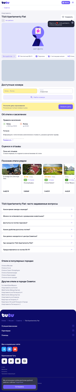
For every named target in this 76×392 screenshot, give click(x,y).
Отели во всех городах (9, 277)
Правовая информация (8, 373)
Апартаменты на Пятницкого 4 (12, 292)
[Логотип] (6, 2)
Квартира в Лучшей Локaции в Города (15, 302)
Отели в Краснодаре (9, 275)
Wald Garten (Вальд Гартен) (11, 290)
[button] (4, 349)
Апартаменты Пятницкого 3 (11, 304)
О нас (3, 367)
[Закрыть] (72, 23)
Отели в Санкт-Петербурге (11, 270)
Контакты (4, 371)
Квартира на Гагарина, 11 (10, 299)
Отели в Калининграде (9, 273)
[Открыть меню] (73, 2)
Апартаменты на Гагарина (10, 297)
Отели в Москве (7, 266)
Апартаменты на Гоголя (9, 288)
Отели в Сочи (6, 268)
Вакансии (4, 369)
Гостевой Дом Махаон (9, 285)
